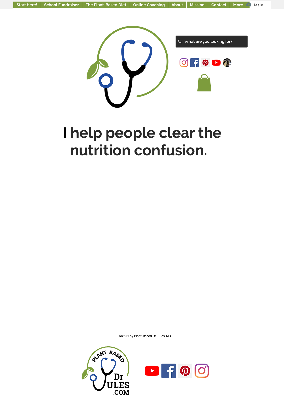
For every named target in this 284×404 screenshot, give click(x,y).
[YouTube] (216, 62)
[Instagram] (184, 62)
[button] (204, 82)
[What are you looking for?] (211, 41)
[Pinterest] (205, 62)
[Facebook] (194, 62)
